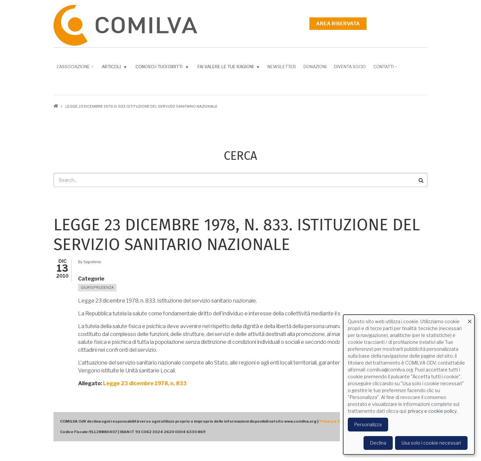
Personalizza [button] (368, 424)
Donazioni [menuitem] (314, 66)
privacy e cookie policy (432, 411)
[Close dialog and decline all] (469, 319)
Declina (378, 443)
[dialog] (408, 384)
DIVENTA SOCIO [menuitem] (350, 66)
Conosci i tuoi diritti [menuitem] (163, 68)
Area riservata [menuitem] (338, 24)
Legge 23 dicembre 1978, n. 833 (145, 383)
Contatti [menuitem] (386, 69)
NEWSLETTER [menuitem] (281, 66)
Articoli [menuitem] (115, 68)
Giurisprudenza (97, 287)
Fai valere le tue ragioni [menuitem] (229, 68)
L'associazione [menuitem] (76, 69)
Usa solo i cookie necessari (431, 443)
